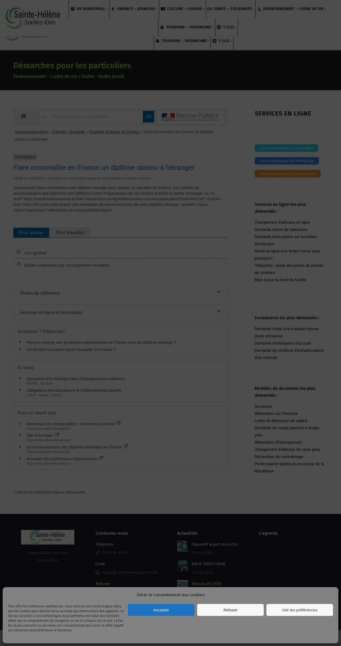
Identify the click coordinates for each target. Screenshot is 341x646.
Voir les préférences (300, 610)
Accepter (161, 610)
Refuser (231, 610)
